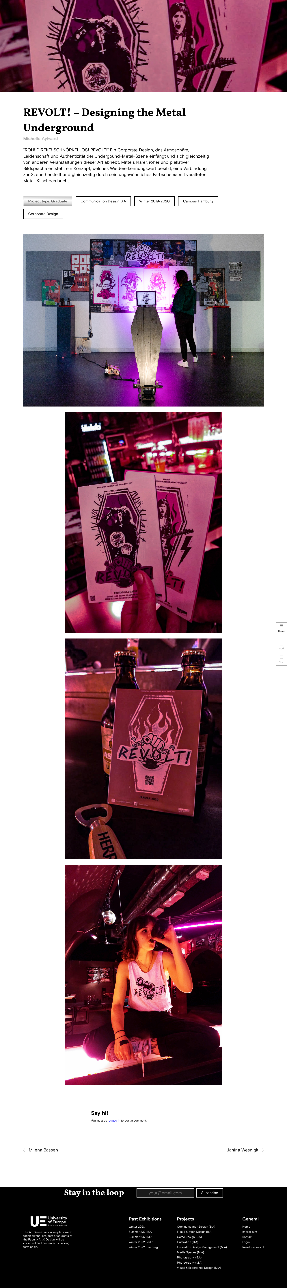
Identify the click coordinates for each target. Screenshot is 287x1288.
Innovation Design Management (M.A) (202, 1247)
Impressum (249, 1232)
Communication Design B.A (103, 201)
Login (246, 1242)
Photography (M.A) (189, 1263)
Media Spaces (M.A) (190, 1252)
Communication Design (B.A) (196, 1227)
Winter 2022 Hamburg (143, 1247)
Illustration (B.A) (187, 1242)
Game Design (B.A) (189, 1237)
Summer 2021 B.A (140, 1232)
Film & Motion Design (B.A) (195, 1232)
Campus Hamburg (198, 201)
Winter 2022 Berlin (141, 1242)
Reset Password (253, 1247)
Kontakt (247, 1237)
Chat (281, 660)
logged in (114, 1120)
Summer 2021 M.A (140, 1237)
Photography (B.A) (189, 1257)
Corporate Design (43, 214)
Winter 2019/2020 (154, 201)
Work (281, 646)
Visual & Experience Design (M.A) (199, 1268)
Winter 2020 (137, 1227)
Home (281, 628)
